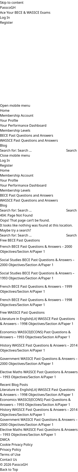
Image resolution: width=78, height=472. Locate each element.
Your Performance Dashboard (23, 125)
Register (6, 22)
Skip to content (12, 2)
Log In (5, 17)
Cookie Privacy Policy (16, 444)
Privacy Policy (10, 449)
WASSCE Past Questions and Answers (29, 140)
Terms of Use (10, 454)
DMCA (5, 439)
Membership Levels (15, 130)
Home (5, 110)
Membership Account (16, 115)
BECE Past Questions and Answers (26, 135)
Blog (3, 145)
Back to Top (9, 469)
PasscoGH (8, 7)
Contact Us (8, 459)
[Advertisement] (39, 64)
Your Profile (9, 120)
